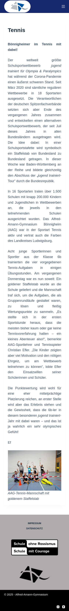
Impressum (34, 523)
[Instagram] (58, 606)
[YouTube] (63, 606)
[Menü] (63, 6)
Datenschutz (34, 528)
